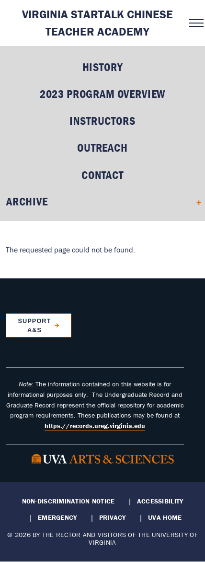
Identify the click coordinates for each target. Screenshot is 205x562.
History (102, 67)
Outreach (102, 148)
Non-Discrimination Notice (68, 501)
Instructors (102, 121)
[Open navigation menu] (194, 23)
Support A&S (34, 325)
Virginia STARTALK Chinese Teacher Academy (97, 22)
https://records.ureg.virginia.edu (95, 425)
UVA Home (165, 517)
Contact (102, 175)
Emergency (57, 517)
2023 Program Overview (103, 94)
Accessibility (160, 501)
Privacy (112, 517)
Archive (27, 201)
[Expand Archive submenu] (196, 201)
